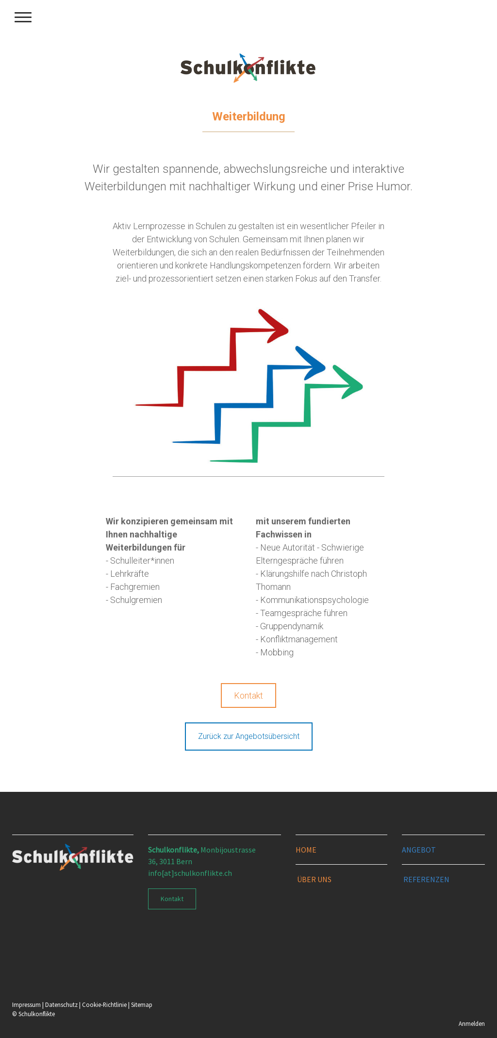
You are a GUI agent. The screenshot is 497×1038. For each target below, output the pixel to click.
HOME (306, 849)
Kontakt (248, 695)
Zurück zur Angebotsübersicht (248, 736)
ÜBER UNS (314, 879)
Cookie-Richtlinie (104, 1004)
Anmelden (472, 1023)
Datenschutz (61, 1004)
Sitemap (141, 1004)
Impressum (26, 1004)
